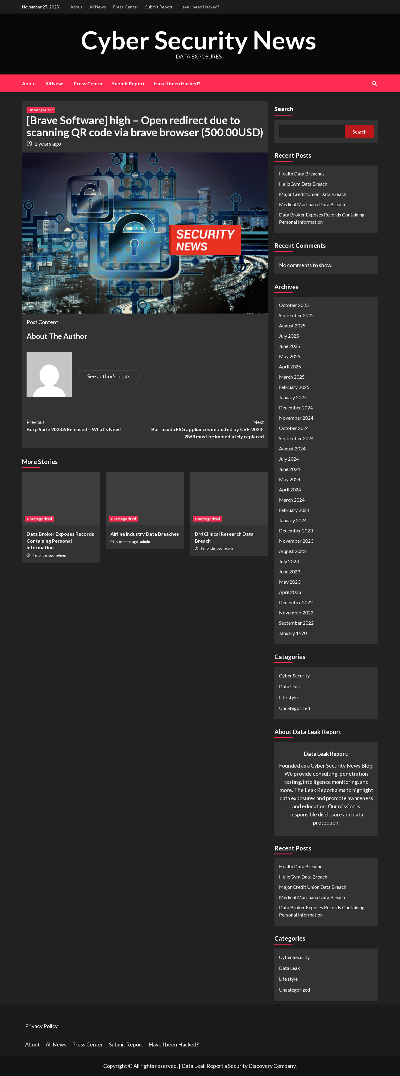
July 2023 (289, 561)
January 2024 (293, 520)
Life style (288, 697)
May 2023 (289, 582)
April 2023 (290, 592)
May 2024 (289, 479)
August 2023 (292, 551)
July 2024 (289, 459)
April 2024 (290, 489)
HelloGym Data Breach (303, 184)
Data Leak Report (202, 1065)
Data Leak (289, 686)
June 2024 (289, 469)
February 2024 (294, 510)
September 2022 (296, 623)
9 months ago (127, 541)
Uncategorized (40, 110)
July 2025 (289, 336)
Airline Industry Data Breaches (144, 534)
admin (61, 555)
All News (97, 6)
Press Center (125, 6)
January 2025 (293, 397)
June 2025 (289, 346)
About (76, 6)
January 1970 (293, 633)
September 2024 (296, 438)
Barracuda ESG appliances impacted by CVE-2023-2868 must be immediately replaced (204, 428)
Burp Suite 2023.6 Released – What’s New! (86, 425)
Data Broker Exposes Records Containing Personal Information (60, 540)
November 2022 (296, 612)
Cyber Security (294, 675)
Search (283, 108)
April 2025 (290, 366)
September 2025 (296, 315)
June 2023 (289, 571)
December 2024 (296, 407)
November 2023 (296, 541)
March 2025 (292, 377)
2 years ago (47, 143)
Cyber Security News (199, 39)
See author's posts (108, 376)
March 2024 (292, 500)
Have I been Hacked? (199, 6)
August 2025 (292, 325)
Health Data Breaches (302, 173)
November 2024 (296, 418)
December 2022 (296, 602)
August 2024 (292, 448)
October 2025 (294, 305)
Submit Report (159, 6)
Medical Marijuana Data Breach (312, 204)
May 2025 (289, 356)
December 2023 (296, 530)
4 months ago (43, 555)
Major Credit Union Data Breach (312, 194)
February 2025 (294, 387)
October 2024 (294, 428)
